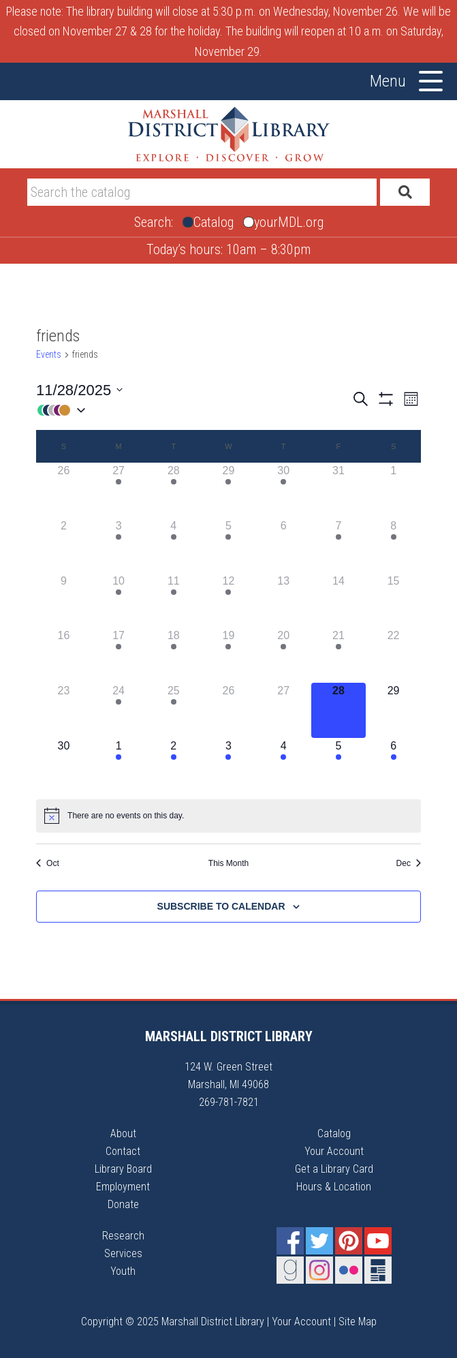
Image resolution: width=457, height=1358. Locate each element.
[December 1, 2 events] (118, 765)
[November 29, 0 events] (393, 710)
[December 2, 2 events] (173, 765)
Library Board (123, 1168)
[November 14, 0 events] (338, 600)
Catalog (334, 1133)
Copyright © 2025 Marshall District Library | (176, 1321)
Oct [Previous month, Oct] (47, 863)
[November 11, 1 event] (173, 600)
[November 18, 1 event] (173, 655)
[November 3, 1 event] (118, 545)
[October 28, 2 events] (173, 490)
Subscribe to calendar (221, 906)
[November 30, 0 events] (63, 765)
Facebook (290, 1240)
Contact (123, 1151)
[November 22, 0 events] (393, 655)
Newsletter (378, 1270)
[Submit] (404, 192)
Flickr (348, 1270)
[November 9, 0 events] (63, 600)
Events (48, 354)
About (123, 1133)
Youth (123, 1271)
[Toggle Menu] (430, 81)
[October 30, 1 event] (283, 490)
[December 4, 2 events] (283, 765)
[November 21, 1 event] (338, 655)
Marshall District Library (229, 134)
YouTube (378, 1240)
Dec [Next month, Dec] (408, 863)
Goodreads (290, 1270)
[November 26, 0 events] (228, 710)
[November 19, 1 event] (228, 655)
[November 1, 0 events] (393, 490)
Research (123, 1235)
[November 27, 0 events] (283, 710)
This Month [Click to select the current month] (228, 863)
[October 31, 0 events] (338, 490)
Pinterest (348, 1240)
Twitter (319, 1240)
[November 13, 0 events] (283, 600)
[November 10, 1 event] (118, 600)
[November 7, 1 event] (338, 545)
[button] (193, 410)
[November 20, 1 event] (283, 655)
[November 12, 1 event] (228, 600)
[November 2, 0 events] (63, 545)
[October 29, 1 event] (228, 490)
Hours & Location (333, 1186)
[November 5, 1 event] (228, 545)
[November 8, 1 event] (393, 545)
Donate (123, 1204)
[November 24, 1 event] (118, 710)
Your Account (334, 1151)
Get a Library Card (334, 1168)
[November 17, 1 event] (118, 655)
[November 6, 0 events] (283, 545)
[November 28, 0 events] (338, 710)
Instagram (319, 1270)
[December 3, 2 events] (228, 765)
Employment (123, 1186)
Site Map (357, 1321)
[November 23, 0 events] (63, 710)
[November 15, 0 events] (393, 600)
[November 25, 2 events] (173, 710)
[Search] (202, 192)
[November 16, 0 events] (63, 655)
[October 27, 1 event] (118, 490)
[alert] (228, 815)
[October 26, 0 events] (63, 490)
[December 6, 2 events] (393, 765)
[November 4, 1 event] (173, 545)
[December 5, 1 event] (338, 765)
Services (123, 1253)
